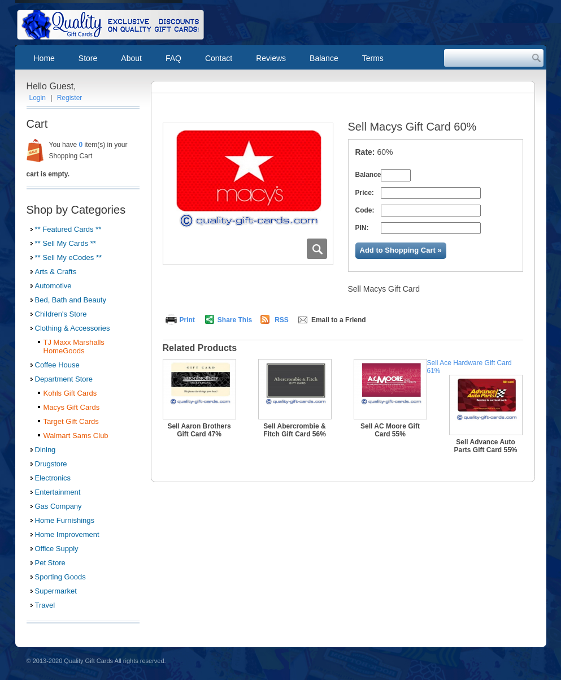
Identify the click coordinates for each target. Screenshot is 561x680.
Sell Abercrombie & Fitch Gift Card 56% (294, 430)
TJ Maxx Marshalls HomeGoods (74, 346)
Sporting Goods (60, 577)
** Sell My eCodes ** (68, 257)
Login (37, 98)
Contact (218, 58)
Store (88, 58)
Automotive (53, 285)
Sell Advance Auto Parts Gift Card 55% (485, 446)
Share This (235, 320)
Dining (45, 449)
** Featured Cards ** (68, 229)
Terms (373, 58)
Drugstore (51, 464)
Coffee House (57, 365)
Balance (324, 58)
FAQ (173, 58)
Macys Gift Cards (72, 407)
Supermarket (56, 591)
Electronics (53, 478)
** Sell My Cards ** (65, 243)
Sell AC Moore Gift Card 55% (390, 430)
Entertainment (58, 492)
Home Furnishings (65, 520)
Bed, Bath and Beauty (70, 300)
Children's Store (61, 314)
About (131, 58)
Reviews (271, 58)
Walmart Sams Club (76, 435)
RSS (282, 320)
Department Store (64, 379)
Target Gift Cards (71, 421)
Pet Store (50, 562)
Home (44, 58)
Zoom (317, 249)
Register (69, 98)
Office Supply (57, 548)
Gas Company (58, 506)
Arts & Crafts (56, 271)
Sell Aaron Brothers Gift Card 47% (199, 430)
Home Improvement (67, 534)
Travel (45, 605)
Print (187, 320)
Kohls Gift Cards (70, 393)
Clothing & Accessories (72, 328)
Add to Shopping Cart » (401, 250)
